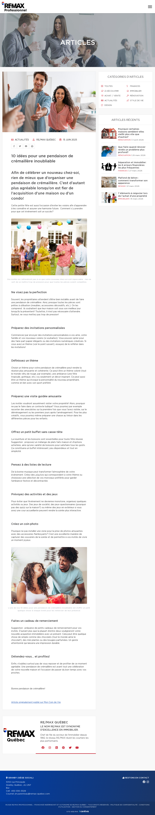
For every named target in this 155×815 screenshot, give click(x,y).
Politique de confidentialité (123, 805)
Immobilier (134, 91)
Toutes (107, 86)
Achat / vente (110, 96)
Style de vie (135, 100)
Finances (133, 86)
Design (106, 105)
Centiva (84, 811)
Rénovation (135, 96)
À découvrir (110, 91)
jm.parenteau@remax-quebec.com (32, 794)
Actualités (20, 140)
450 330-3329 (18, 791)
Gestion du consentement (84, 807)
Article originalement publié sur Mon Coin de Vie (36, 702)
